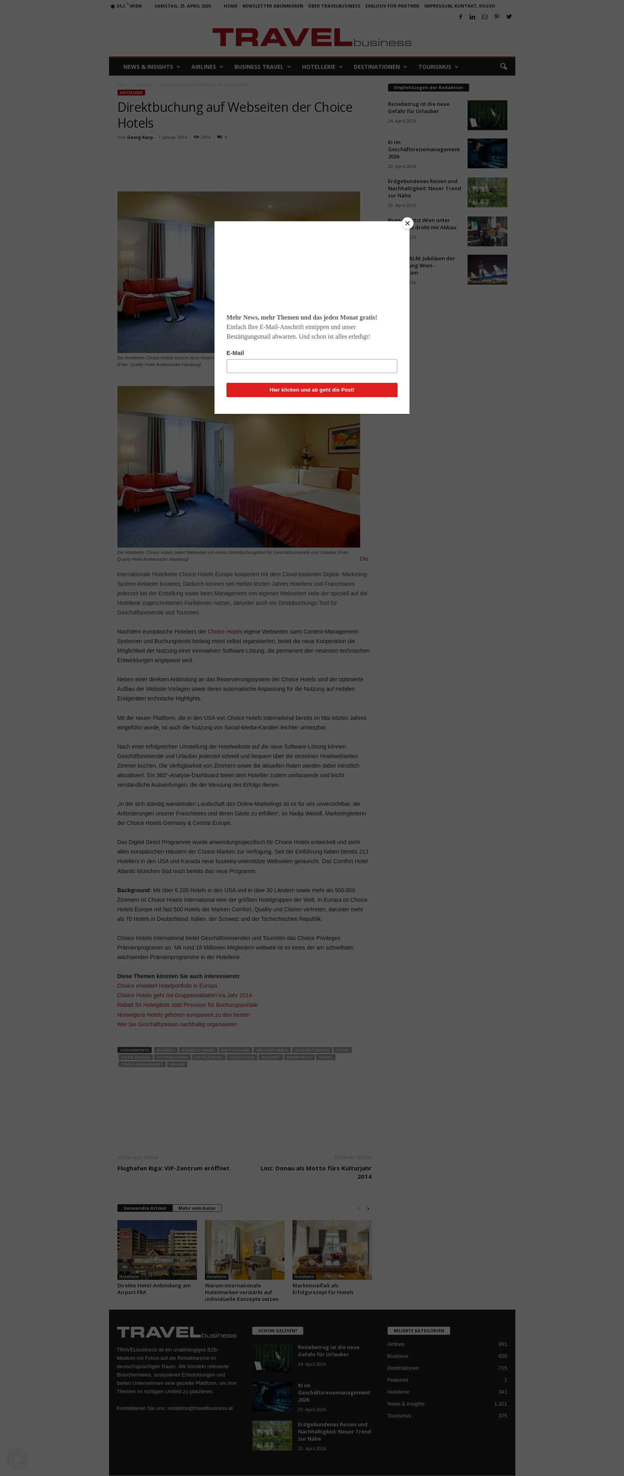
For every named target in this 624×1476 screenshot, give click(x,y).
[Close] (407, 223)
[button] (17, 1458)
